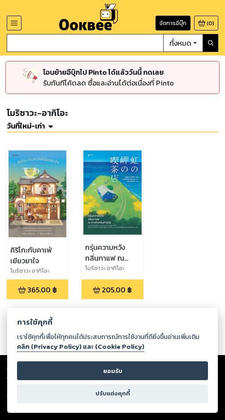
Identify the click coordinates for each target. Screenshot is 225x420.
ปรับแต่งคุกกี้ (112, 393)
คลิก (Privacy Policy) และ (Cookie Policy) (80, 346)
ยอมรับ (112, 371)
